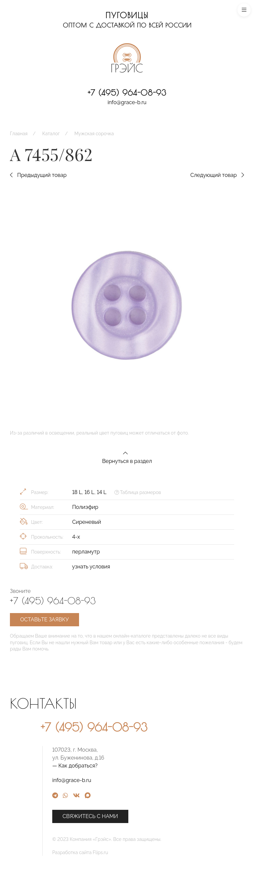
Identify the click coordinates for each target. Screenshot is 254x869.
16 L (89, 492)
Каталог (51, 133)
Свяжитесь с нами (145, 816)
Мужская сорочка (94, 133)
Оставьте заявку (44, 619)
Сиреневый (86, 522)
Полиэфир (85, 507)
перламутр (86, 552)
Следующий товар (217, 175)
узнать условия (91, 566)
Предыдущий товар (38, 175)
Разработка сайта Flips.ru (135, 852)
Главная (18, 133)
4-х (76, 537)
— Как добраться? (129, 766)
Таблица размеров (137, 492)
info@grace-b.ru (127, 102)
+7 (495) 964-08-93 (127, 92)
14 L (101, 492)
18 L (77, 492)
